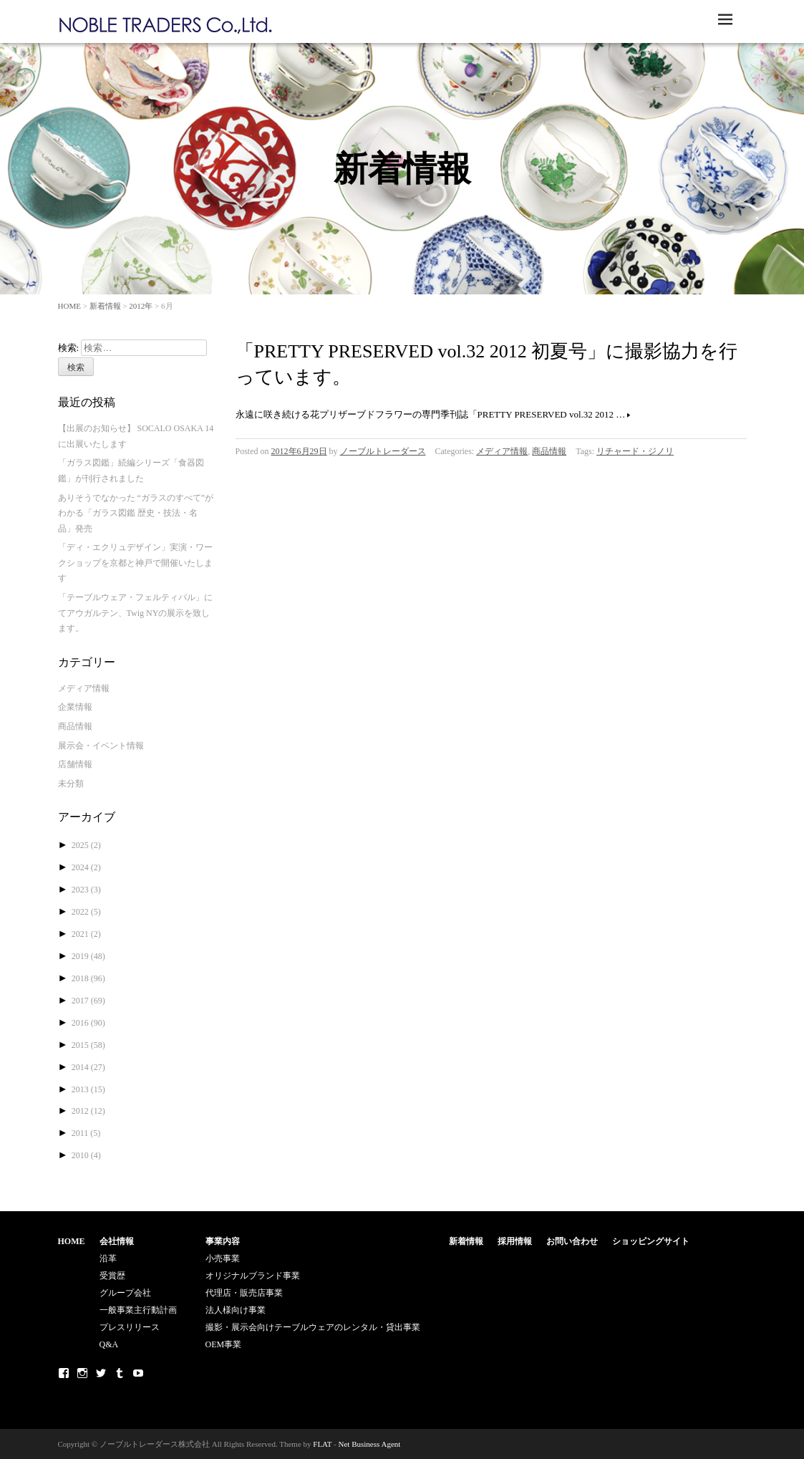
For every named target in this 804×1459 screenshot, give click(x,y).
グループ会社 (125, 1293)
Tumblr (119, 1373)
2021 (86, 934)
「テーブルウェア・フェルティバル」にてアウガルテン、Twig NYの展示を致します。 (135, 612)
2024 (86, 867)
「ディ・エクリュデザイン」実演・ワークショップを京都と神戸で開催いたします (135, 562)
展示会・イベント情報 (101, 746)
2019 (88, 956)
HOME (69, 306)
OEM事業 (223, 1344)
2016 (88, 1023)
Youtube (138, 1373)
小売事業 (222, 1258)
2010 (86, 1155)
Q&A (109, 1344)
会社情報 (117, 1241)
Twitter (101, 1373)
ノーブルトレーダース (383, 451)
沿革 (108, 1258)
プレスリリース (130, 1327)
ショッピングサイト (650, 1241)
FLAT (322, 1444)
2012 (88, 1111)
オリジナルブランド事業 (252, 1276)
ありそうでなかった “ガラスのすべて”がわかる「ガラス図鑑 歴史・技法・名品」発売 (136, 513)
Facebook (63, 1373)
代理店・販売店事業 (244, 1293)
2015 (88, 1045)
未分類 (71, 784)
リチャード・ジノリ (635, 451)
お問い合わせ (572, 1241)
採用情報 (515, 1241)
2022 (86, 912)
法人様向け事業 (235, 1310)
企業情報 (75, 707)
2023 (86, 890)
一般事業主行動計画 (138, 1310)
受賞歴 (112, 1276)
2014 (88, 1067)
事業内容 (222, 1241)
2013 (88, 1089)
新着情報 (105, 306)
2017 (88, 1001)
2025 (86, 845)
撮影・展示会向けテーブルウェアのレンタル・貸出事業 (312, 1327)
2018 (88, 978)
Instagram (82, 1373)
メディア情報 (502, 451)
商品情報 (549, 451)
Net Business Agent (370, 1444)
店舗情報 (75, 764)
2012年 (140, 306)
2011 (86, 1133)
